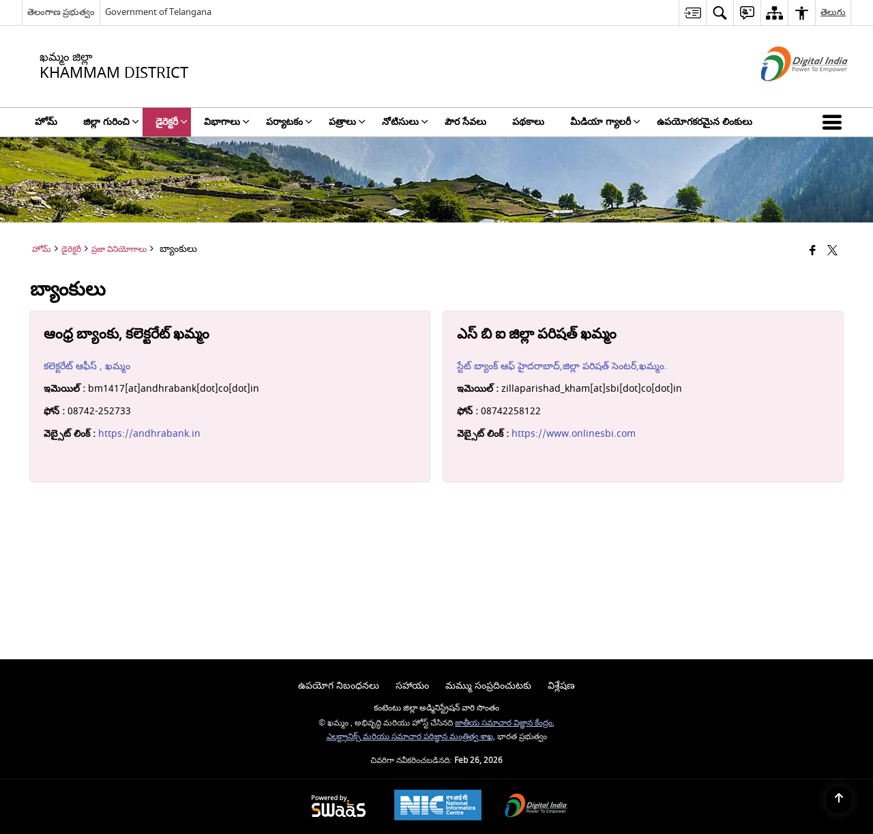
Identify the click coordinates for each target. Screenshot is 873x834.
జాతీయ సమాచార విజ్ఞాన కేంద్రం (503, 723)
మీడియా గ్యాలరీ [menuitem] (605, 122)
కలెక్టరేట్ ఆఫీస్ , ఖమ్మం (87, 366)
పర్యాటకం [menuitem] (289, 122)
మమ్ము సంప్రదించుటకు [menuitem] (488, 685)
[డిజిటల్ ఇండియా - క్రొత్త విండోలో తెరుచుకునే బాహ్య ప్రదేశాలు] (787, 93)
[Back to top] (839, 800)
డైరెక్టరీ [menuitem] (172, 122)
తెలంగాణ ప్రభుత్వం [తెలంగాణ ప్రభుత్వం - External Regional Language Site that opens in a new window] (61, 11)
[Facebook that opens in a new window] (812, 251)
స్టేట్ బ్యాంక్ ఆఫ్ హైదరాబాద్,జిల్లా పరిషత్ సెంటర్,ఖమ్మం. (562, 366)
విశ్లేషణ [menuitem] (561, 685)
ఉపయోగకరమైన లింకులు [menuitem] (704, 122)
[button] (834, 122)
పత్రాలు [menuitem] (347, 122)
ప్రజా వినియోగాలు (119, 249)
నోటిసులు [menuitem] (405, 122)
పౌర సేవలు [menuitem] (465, 122)
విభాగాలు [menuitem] (227, 122)
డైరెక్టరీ (71, 249)
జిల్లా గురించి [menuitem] (111, 122)
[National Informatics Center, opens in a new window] (438, 806)
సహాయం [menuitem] (412, 685)
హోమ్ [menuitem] (46, 122)
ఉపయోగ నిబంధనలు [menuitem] (338, 685)
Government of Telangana (158, 11)
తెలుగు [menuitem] (833, 11)
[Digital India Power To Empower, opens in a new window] (536, 807)
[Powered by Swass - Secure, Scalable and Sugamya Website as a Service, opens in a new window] (338, 807)
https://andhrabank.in (149, 434)
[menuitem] (692, 12)
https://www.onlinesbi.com (574, 434)
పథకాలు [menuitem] (528, 122)
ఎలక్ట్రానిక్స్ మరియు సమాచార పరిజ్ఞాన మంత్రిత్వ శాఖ (410, 737)
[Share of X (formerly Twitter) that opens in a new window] (832, 251)
